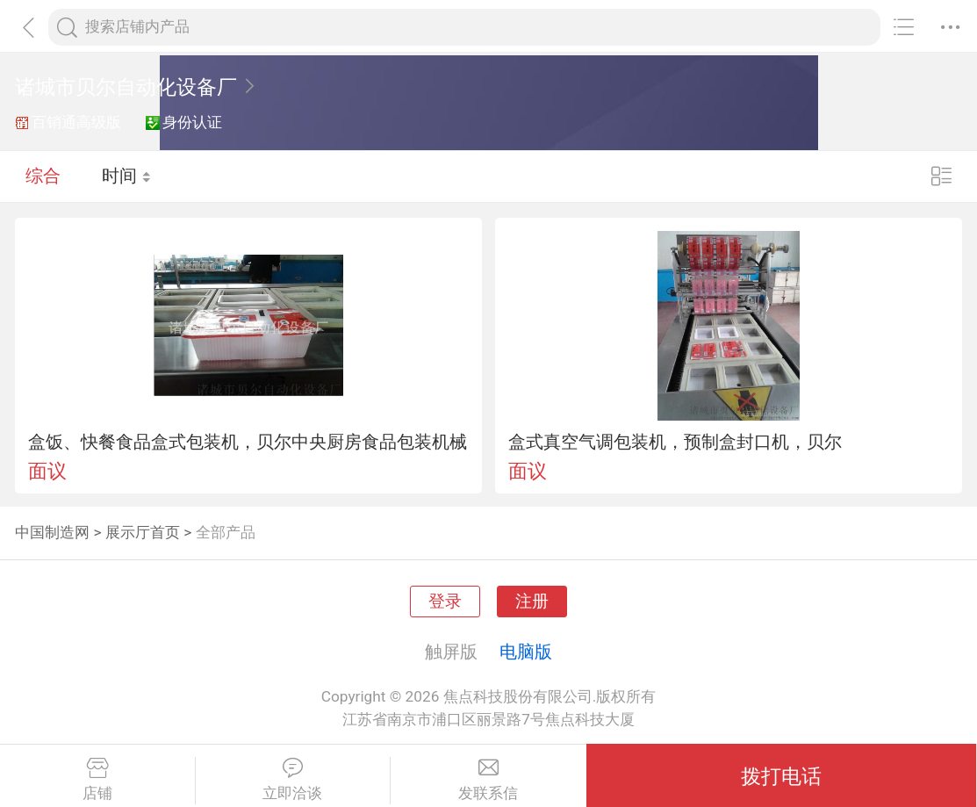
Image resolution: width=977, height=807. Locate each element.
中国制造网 (52, 532)
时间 (127, 175)
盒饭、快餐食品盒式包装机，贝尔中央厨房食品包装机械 (247, 441)
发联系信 (488, 780)
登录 (445, 601)
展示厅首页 (142, 532)
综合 (43, 175)
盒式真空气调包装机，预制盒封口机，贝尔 (675, 441)
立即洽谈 (293, 780)
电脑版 (525, 651)
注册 (532, 601)
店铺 (97, 780)
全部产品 (225, 532)
